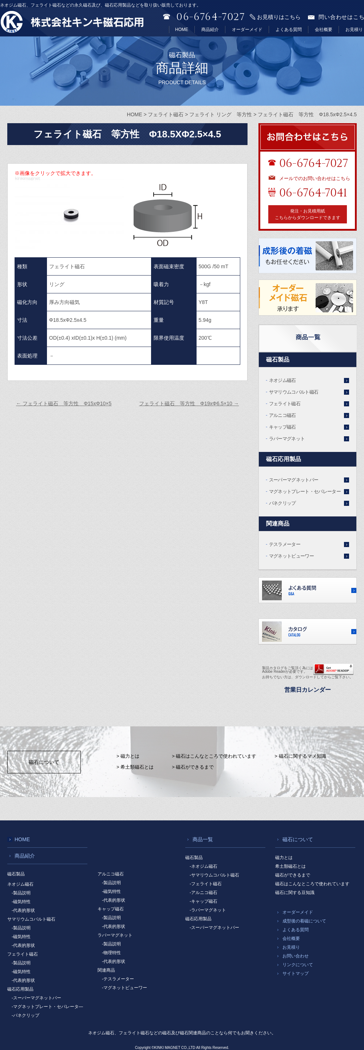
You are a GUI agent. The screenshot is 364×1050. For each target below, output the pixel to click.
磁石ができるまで (292, 875)
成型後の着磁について (304, 921)
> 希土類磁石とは (135, 767)
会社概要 (323, 29)
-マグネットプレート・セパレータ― (47, 1006)
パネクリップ (282, 503)
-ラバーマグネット (208, 910)
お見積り (354, 29)
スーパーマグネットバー (293, 480)
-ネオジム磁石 (203, 866)
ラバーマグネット (287, 438)
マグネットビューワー (291, 556)
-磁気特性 (21, 901)
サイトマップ (295, 973)
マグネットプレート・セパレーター (305, 491)
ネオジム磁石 (282, 380)
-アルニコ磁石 (203, 892)
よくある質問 (289, 29)
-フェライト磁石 (206, 883)
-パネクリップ (25, 1015)
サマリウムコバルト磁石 (293, 392)
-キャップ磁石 (203, 901)
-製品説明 (21, 892)
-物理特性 (111, 952)
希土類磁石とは (290, 866)
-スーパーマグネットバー (36, 997)
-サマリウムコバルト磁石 (214, 875)
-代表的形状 (23, 910)
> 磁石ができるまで (193, 767)
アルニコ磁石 (282, 415)
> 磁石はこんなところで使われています (214, 756)
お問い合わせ (295, 956)
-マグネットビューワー (124, 987)
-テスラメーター (118, 978)
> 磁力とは (127, 756)
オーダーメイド (247, 29)
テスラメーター (284, 544)
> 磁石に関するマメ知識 (300, 756)
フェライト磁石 (284, 403)
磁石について (44, 762)
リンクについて (297, 964)
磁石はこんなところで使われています (312, 883)
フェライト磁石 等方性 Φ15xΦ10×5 (63, 403)
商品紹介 (210, 29)
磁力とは (284, 857)
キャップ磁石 (282, 427)
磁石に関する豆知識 (294, 892)
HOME (181, 29)
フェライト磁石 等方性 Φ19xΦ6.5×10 (189, 403)
